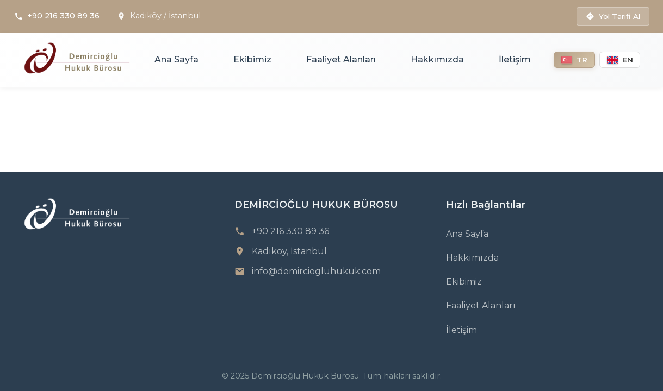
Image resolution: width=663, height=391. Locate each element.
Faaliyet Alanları (341, 59)
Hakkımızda (437, 59)
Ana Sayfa (176, 59)
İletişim (515, 59)
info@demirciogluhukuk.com (316, 271)
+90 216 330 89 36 (63, 16)
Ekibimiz (252, 59)
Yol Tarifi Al (613, 16)
